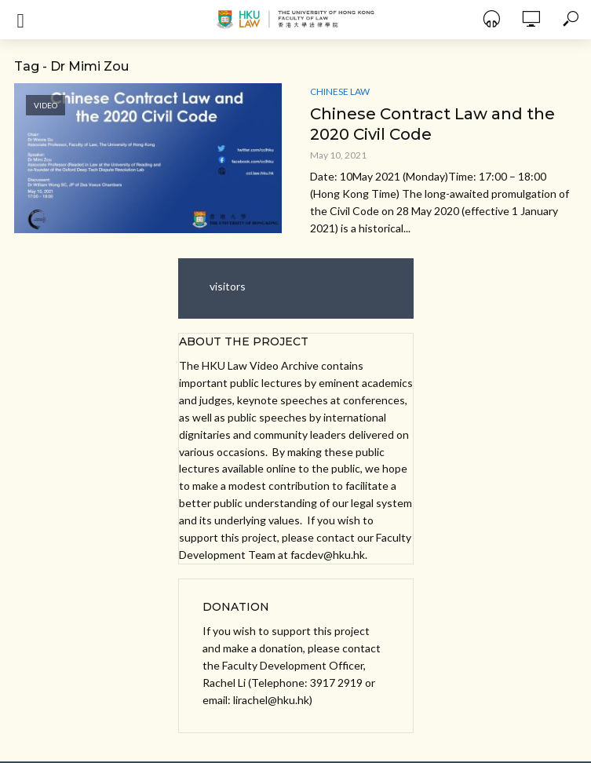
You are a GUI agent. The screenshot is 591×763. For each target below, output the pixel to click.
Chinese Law (340, 91)
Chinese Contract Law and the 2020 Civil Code (432, 124)
